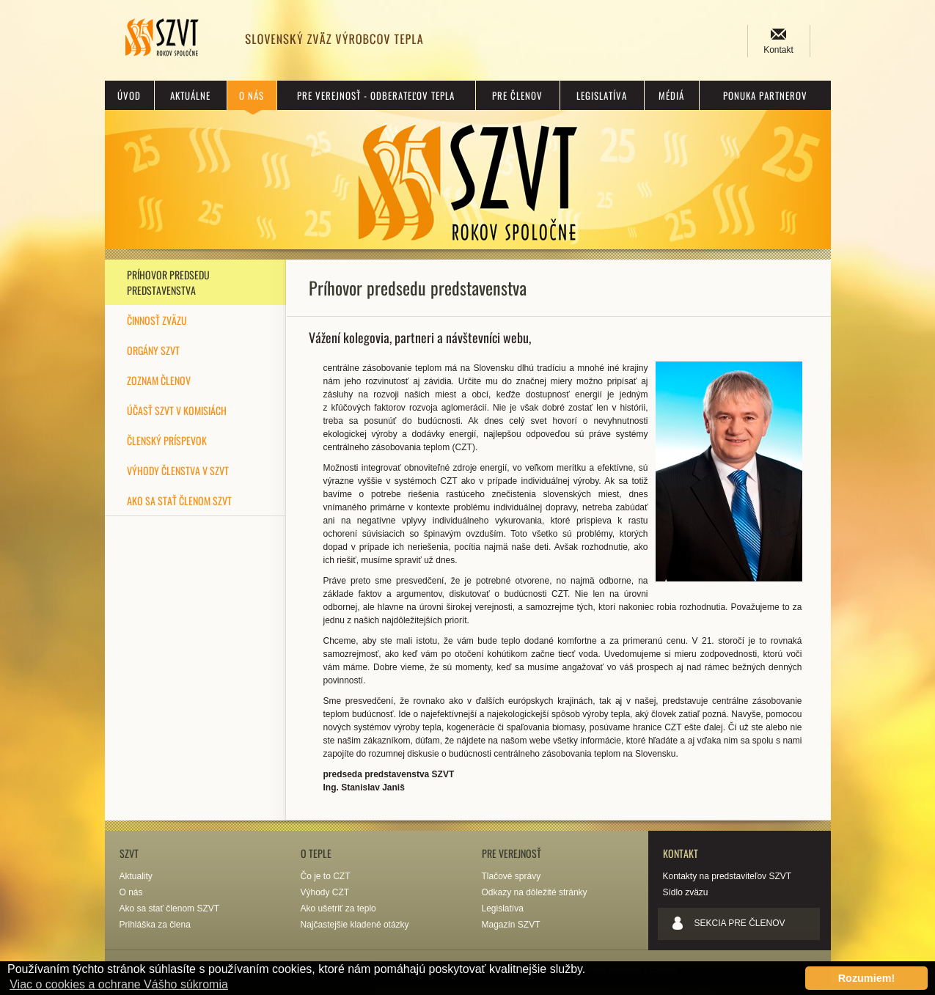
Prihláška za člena (155, 924)
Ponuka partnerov (765, 95)
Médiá (671, 95)
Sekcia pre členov (739, 923)
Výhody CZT (325, 892)
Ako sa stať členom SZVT (179, 500)
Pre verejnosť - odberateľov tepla (376, 95)
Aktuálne (190, 95)
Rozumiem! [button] (866, 978)
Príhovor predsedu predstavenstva (168, 282)
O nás (251, 95)
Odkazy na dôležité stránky (534, 892)
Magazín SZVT (511, 924)
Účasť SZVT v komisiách (177, 410)
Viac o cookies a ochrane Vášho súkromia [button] (119, 984)
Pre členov (517, 95)
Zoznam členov (159, 380)
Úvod (129, 95)
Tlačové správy (511, 876)
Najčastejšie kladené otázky (355, 924)
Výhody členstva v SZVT (178, 470)
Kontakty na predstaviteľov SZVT (727, 876)
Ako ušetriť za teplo (338, 908)
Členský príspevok (167, 440)
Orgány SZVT (153, 350)
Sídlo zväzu (685, 892)
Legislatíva (601, 95)
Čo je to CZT (326, 876)
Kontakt (778, 50)
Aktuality (136, 876)
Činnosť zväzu (157, 320)
